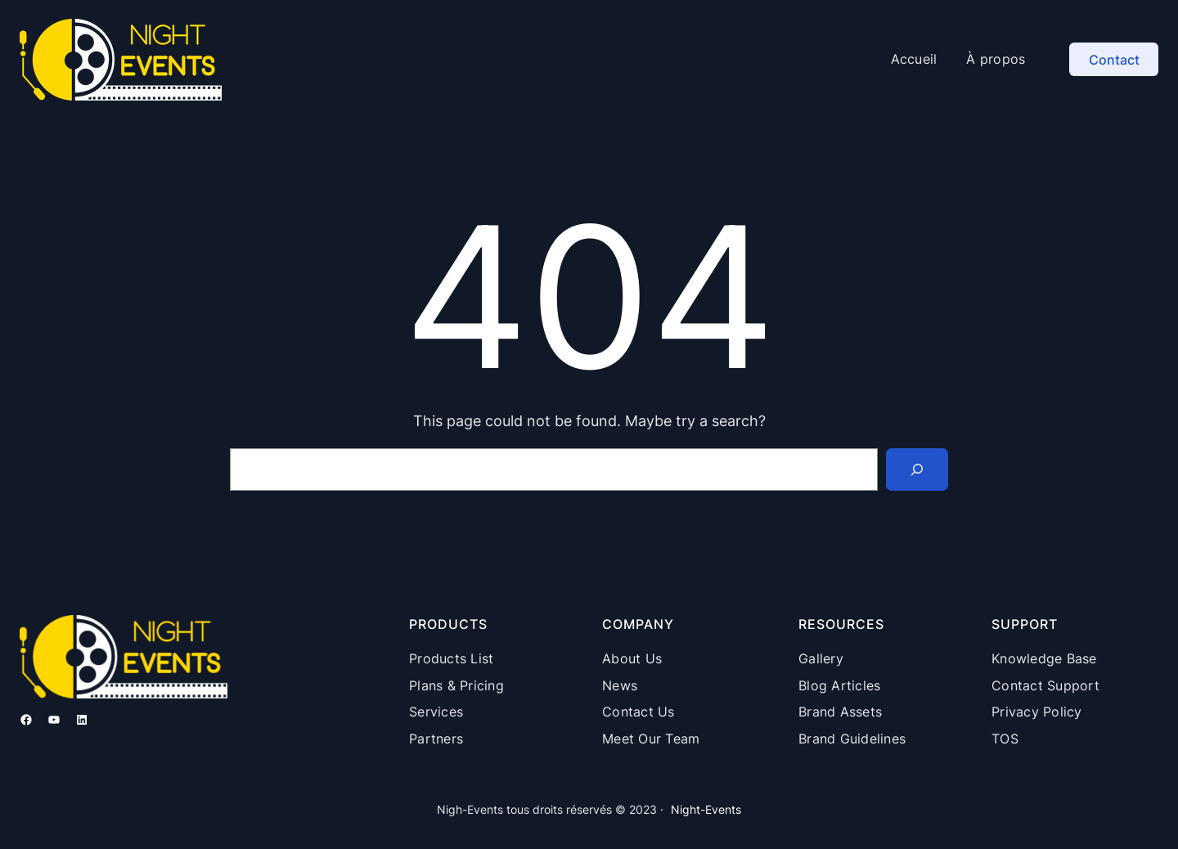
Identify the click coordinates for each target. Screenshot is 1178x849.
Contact (1114, 60)
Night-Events (706, 809)
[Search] (917, 469)
